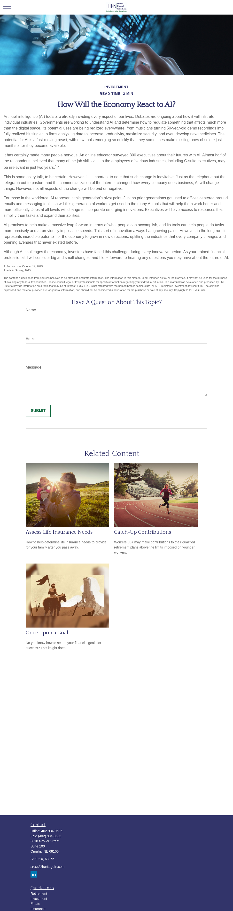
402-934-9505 (51, 831)
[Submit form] (38, 411)
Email (30, 339)
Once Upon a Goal (47, 633)
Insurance (38, 909)
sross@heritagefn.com (47, 867)
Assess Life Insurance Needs (59, 532)
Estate (35, 904)
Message (33, 367)
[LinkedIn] (34, 874)
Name (31, 310)
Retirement (39, 893)
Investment (39, 899)
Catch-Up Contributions (142, 532)
